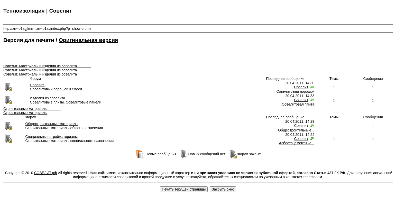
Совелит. (37, 85)
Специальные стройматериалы (51, 137)
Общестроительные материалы (51, 124)
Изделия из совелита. (48, 98)
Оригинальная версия (88, 40)
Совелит (301, 87)
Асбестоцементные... (296, 143)
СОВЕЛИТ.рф (45, 173)
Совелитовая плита (298, 104)
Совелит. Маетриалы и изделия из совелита (47, 66)
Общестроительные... (296, 130)
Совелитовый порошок (295, 91)
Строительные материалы (32, 109)
